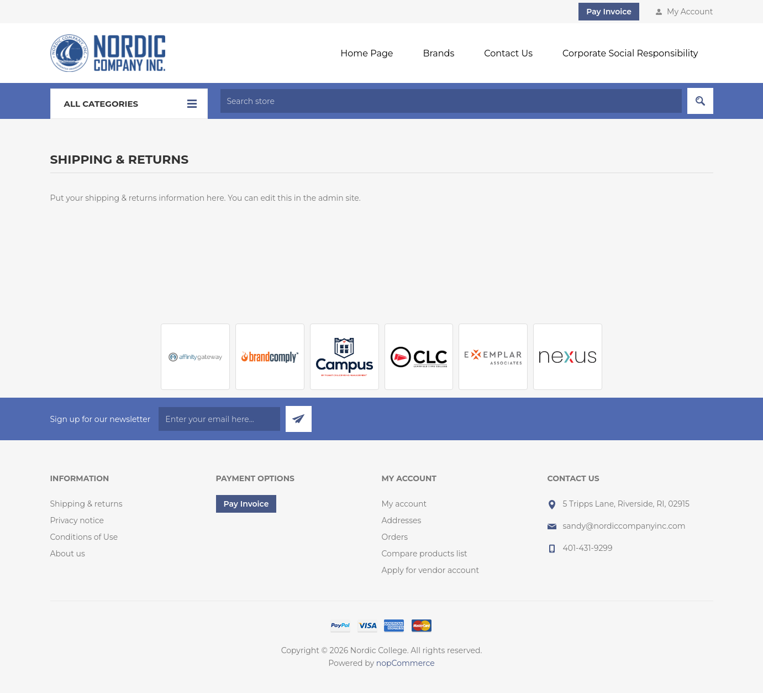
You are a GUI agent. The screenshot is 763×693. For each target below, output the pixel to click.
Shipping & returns (86, 504)
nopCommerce (405, 663)
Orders (395, 537)
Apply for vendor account (431, 570)
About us (67, 554)
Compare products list (424, 554)
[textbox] (451, 101)
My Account (690, 12)
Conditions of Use (84, 537)
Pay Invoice (609, 12)
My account (404, 504)
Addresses (402, 520)
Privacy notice (77, 520)
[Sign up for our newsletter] (219, 419)
